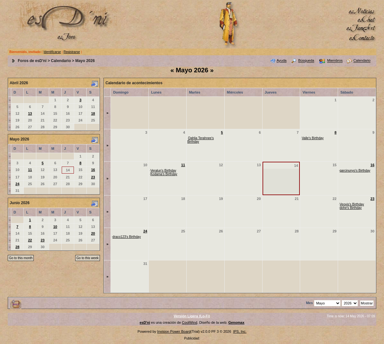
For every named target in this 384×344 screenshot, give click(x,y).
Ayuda (282, 61)
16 (93, 170)
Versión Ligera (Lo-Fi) (192, 316)
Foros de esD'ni (32, 61)
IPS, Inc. (239, 331)
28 (17, 247)
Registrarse (72, 52)
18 (93, 113)
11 (30, 170)
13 (30, 113)
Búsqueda (306, 61)
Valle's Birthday (313, 138)
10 (55, 227)
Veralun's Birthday (163, 170)
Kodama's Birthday (163, 174)
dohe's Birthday (351, 208)
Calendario (61, 61)
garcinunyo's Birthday (355, 170)
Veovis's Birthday (352, 204)
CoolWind (189, 322)
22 (30, 240)
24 (17, 184)
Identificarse (52, 52)
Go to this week (87, 258)
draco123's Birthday (126, 237)
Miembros (335, 61)
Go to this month (20, 258)
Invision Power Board (174, 331)
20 (93, 233)
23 (93, 177)
